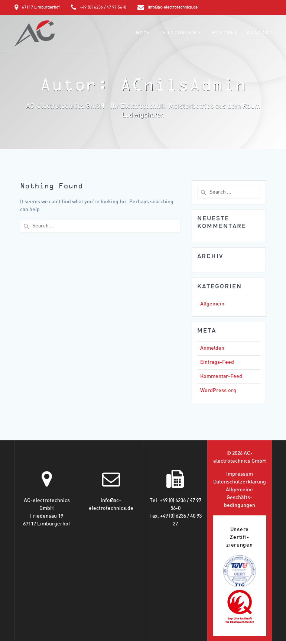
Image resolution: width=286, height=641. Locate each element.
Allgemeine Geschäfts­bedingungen (239, 498)
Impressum (239, 474)
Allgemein (212, 304)
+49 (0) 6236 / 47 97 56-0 (103, 7)
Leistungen (177, 32)
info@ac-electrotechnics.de (173, 7)
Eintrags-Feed (217, 362)
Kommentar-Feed (221, 376)
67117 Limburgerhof (41, 7)
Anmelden (212, 348)
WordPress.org (218, 390)
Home (143, 32)
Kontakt (260, 32)
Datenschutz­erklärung (239, 482)
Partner (225, 32)
